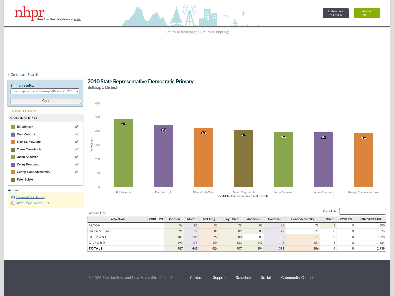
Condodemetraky (302, 219)
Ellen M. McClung (28, 141)
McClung (209, 219)
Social (266, 278)
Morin (191, 219)
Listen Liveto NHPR (335, 13)
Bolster (328, 219)
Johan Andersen (27, 156)
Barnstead (100, 231)
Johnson (174, 219)
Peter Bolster (25, 179)
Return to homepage (181, 32)
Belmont (98, 237)
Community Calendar (298, 278)
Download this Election (27, 197)
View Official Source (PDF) (30, 203)
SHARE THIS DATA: (24, 111)
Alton (95, 225)
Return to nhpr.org (214, 32)
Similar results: (22, 85)
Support (219, 278)
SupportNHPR (367, 13)
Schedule (243, 278)
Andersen (253, 219)
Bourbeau (274, 219)
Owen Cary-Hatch (29, 149)
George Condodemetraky (33, 171)
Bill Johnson (25, 126)
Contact (196, 278)
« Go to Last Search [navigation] (23, 75)
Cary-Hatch (230, 219)
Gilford (97, 242)
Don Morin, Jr (26, 134)
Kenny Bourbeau (28, 164)
